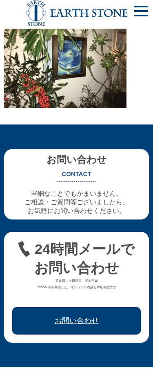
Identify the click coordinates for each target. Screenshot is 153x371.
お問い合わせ (77, 321)
